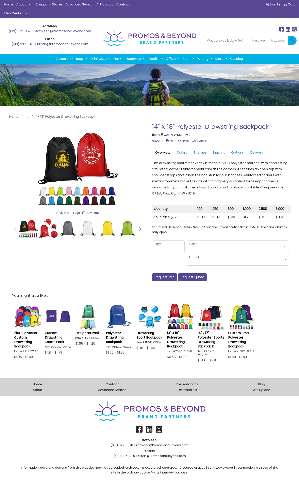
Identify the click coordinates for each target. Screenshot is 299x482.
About (21, 4)
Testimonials (187, 390)
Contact (123, 4)
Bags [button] (80, 58)
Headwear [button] (134, 58)
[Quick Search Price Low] (259, 40)
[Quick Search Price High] (278, 40)
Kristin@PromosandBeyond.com (62, 44)
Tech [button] (186, 58)
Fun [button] (116, 58)
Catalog (236, 58)
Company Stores (48, 4)
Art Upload (105, 4)
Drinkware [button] (98, 58)
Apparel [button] (62, 58)
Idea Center (13, 13)
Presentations (187, 384)
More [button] (219, 58)
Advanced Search (79, 4)
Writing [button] (203, 58)
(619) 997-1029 (23, 44)
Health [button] (154, 58)
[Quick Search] (226, 40)
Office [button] (171, 58)
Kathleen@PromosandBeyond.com (63, 31)
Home (8, 4)
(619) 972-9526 (21, 31)
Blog (261, 384)
